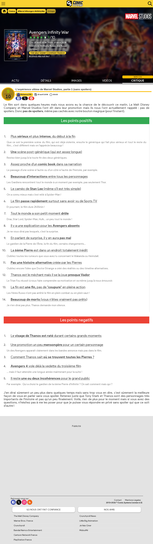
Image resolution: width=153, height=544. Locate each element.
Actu (15, 80)
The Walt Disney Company (26, 516)
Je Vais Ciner (85, 525)
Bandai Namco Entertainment (28, 530)
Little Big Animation (88, 521)
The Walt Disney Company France (47, 53)
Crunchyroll (19, 525)
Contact (118, 500)
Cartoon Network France (25, 535)
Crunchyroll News (87, 516)
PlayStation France (23, 540)
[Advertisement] (76, 457)
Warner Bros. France (23, 521)
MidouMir (83, 530)
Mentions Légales (133, 500)
